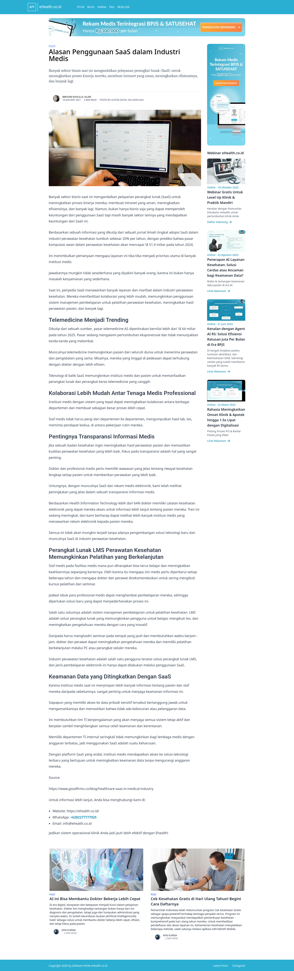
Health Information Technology (93, 502)
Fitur (101, 7)
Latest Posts (220, 965)
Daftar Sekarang (219, 222)
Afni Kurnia (69, 929)
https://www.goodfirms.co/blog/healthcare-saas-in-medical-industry (102, 788)
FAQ (132, 7)
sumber (86, 328)
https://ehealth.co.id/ (83, 810)
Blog (111, 7)
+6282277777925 (83, 816)
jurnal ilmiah (146, 232)
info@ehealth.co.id (77, 822)
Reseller (144, 7)
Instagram (238, 965)
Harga (122, 7)
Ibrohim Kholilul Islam (76, 96)
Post (52, 46)
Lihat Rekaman (219, 291)
